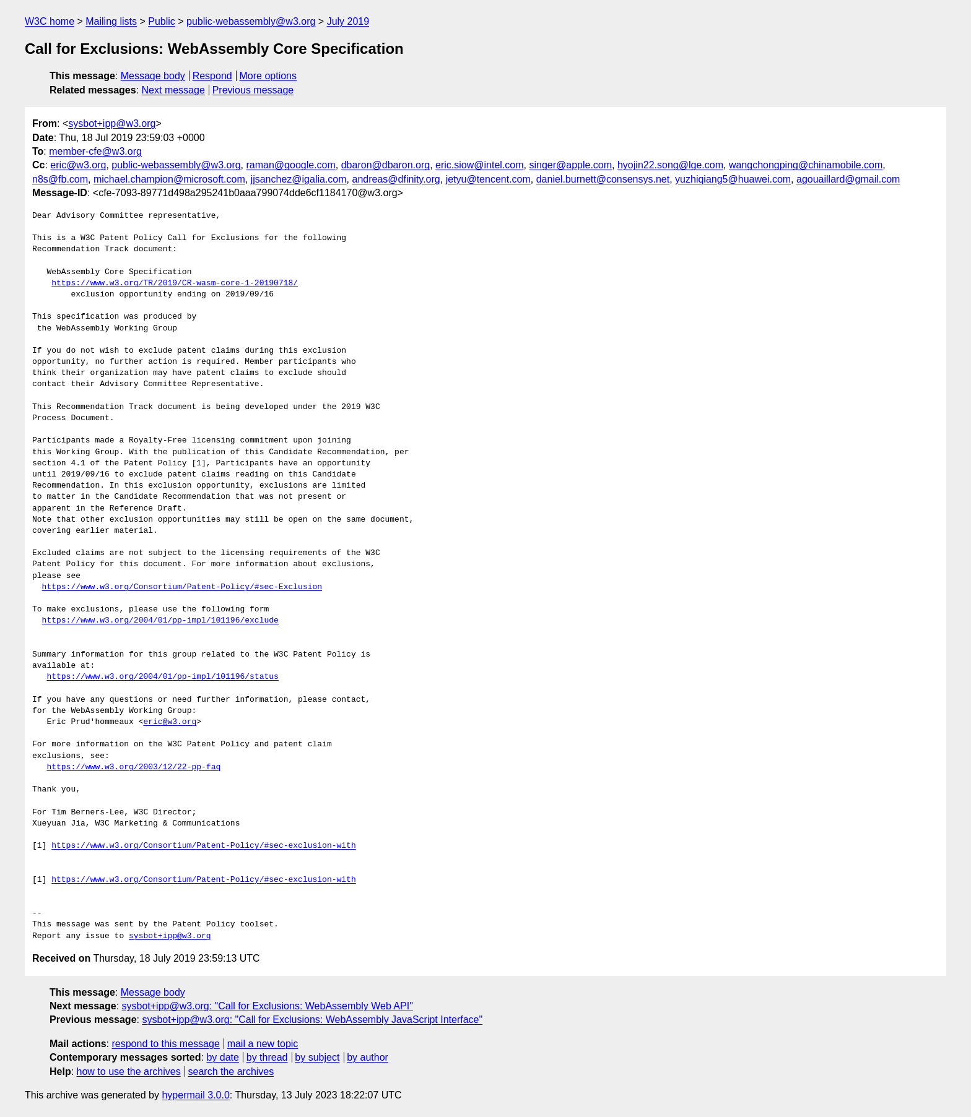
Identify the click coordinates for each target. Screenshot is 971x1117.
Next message (173, 90)
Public (161, 21)
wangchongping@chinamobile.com (805, 165)
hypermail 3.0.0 (195, 1095)
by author (367, 1057)
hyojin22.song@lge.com (670, 165)
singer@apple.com (570, 165)
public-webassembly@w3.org (250, 21)
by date (222, 1057)
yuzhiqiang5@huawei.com (733, 179)
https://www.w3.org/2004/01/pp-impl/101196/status (162, 677)
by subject (317, 1057)
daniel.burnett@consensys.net (602, 179)
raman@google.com (291, 165)
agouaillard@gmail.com (848, 179)
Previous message (253, 90)
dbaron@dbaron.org (385, 165)
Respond (212, 76)
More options (268, 76)
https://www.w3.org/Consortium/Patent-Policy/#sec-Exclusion (182, 587)
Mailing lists (111, 21)
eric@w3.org (78, 165)
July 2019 (348, 21)
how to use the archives (129, 1071)
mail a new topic (262, 1043)
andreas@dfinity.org (396, 179)
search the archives (231, 1071)
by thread (267, 1057)
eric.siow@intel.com (479, 165)
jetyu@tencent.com (488, 179)
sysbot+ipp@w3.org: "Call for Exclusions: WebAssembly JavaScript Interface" (312, 1019)
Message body (153, 76)
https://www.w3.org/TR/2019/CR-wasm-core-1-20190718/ (174, 283)
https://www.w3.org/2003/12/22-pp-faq (133, 767)
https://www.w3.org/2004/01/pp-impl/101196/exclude (160, 620)
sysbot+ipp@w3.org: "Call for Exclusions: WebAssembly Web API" (267, 1006)
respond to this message (165, 1043)
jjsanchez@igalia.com (299, 179)
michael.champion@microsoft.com (169, 179)
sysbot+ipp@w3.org (111, 123)
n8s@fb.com (60, 179)
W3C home (49, 21)
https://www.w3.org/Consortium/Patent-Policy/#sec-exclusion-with (203, 846)
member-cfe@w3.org (95, 151)
